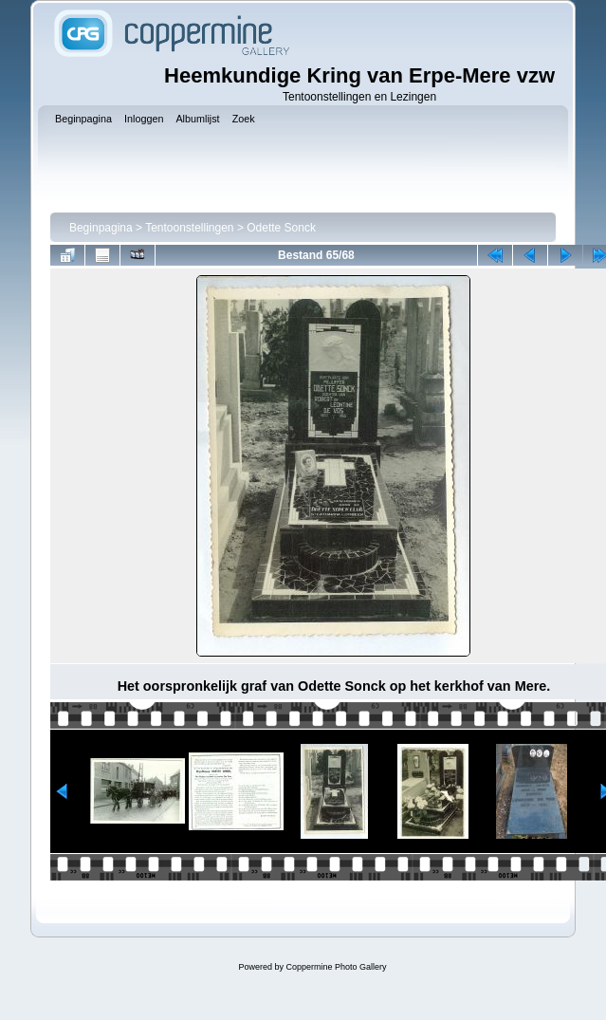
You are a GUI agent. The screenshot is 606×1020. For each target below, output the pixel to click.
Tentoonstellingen (189, 227)
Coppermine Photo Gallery (335, 967)
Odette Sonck (281, 227)
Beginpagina (101, 227)
